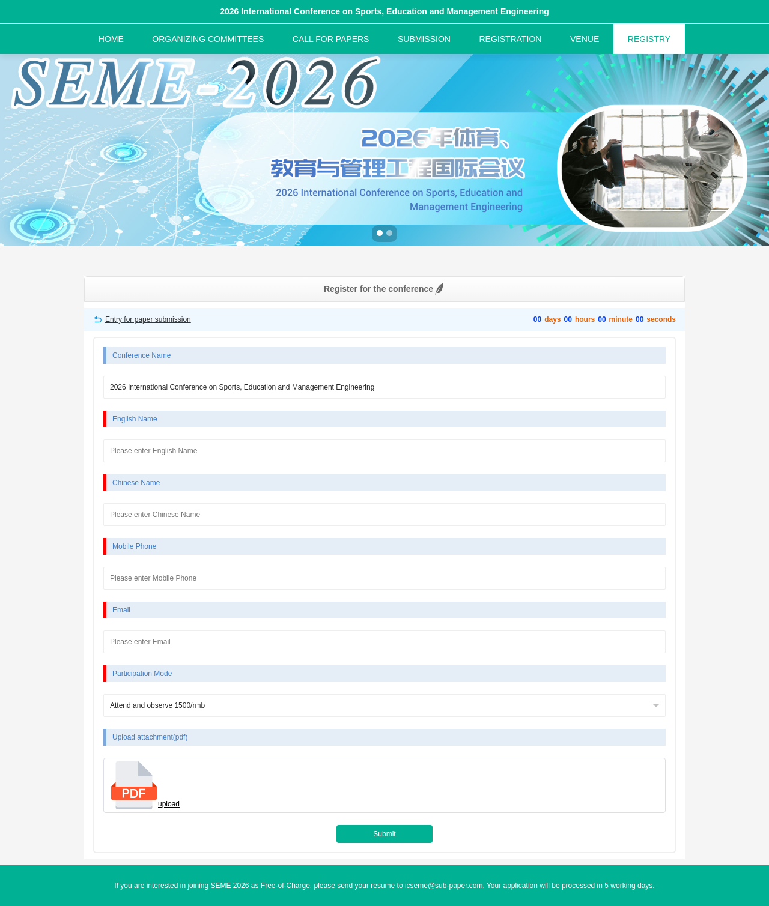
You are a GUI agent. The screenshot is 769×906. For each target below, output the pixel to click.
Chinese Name (136, 483)
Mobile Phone (134, 546)
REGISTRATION (510, 39)
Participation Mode (142, 673)
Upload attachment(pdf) (149, 737)
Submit (384, 834)
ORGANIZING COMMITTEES (208, 39)
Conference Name (141, 355)
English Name (134, 419)
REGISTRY (649, 39)
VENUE (584, 39)
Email (121, 610)
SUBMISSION (424, 39)
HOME (111, 39)
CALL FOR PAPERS (331, 39)
